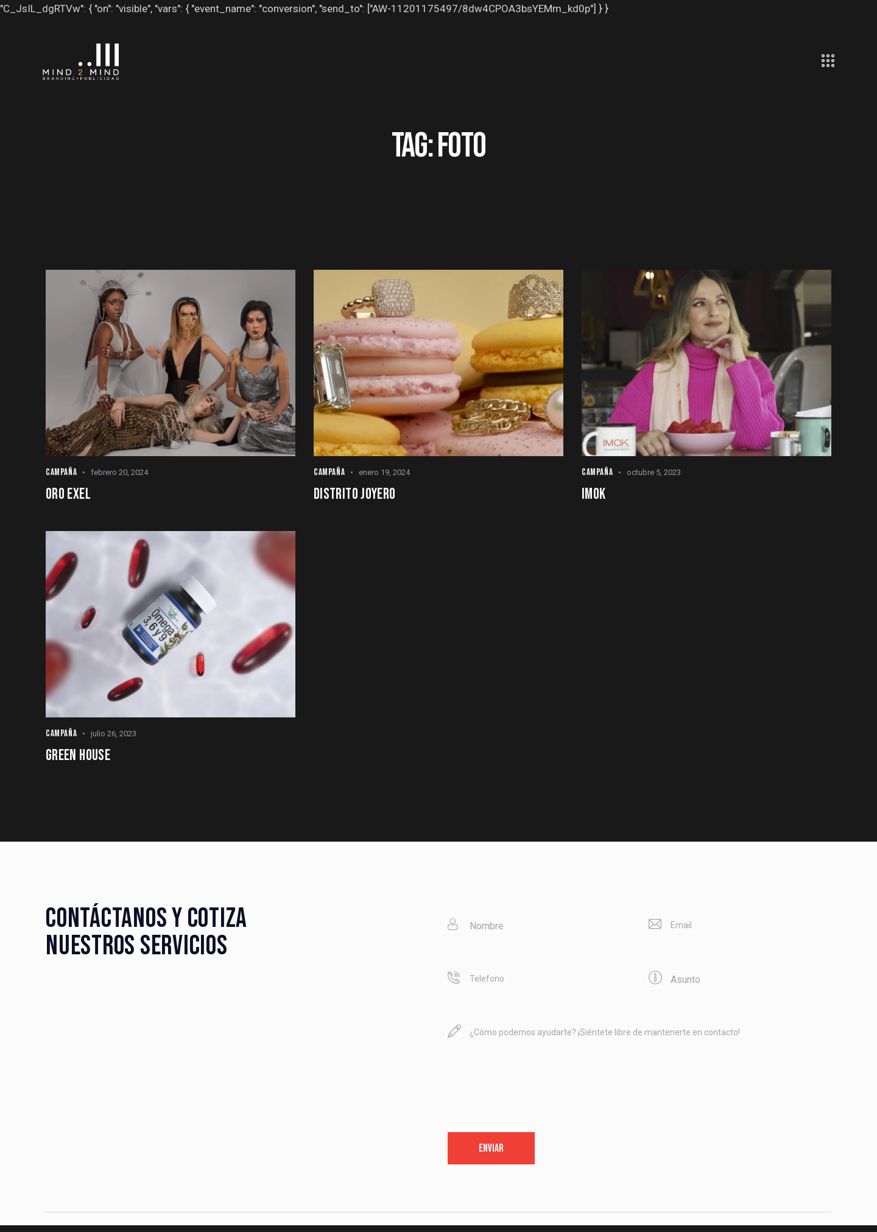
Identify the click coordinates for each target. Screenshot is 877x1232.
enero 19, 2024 (384, 472)
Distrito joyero (360, 496)
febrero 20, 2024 (119, 472)
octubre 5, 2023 (654, 472)
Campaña (61, 472)
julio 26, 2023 (113, 736)
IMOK (595, 496)
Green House (82, 760)
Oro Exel (71, 496)
